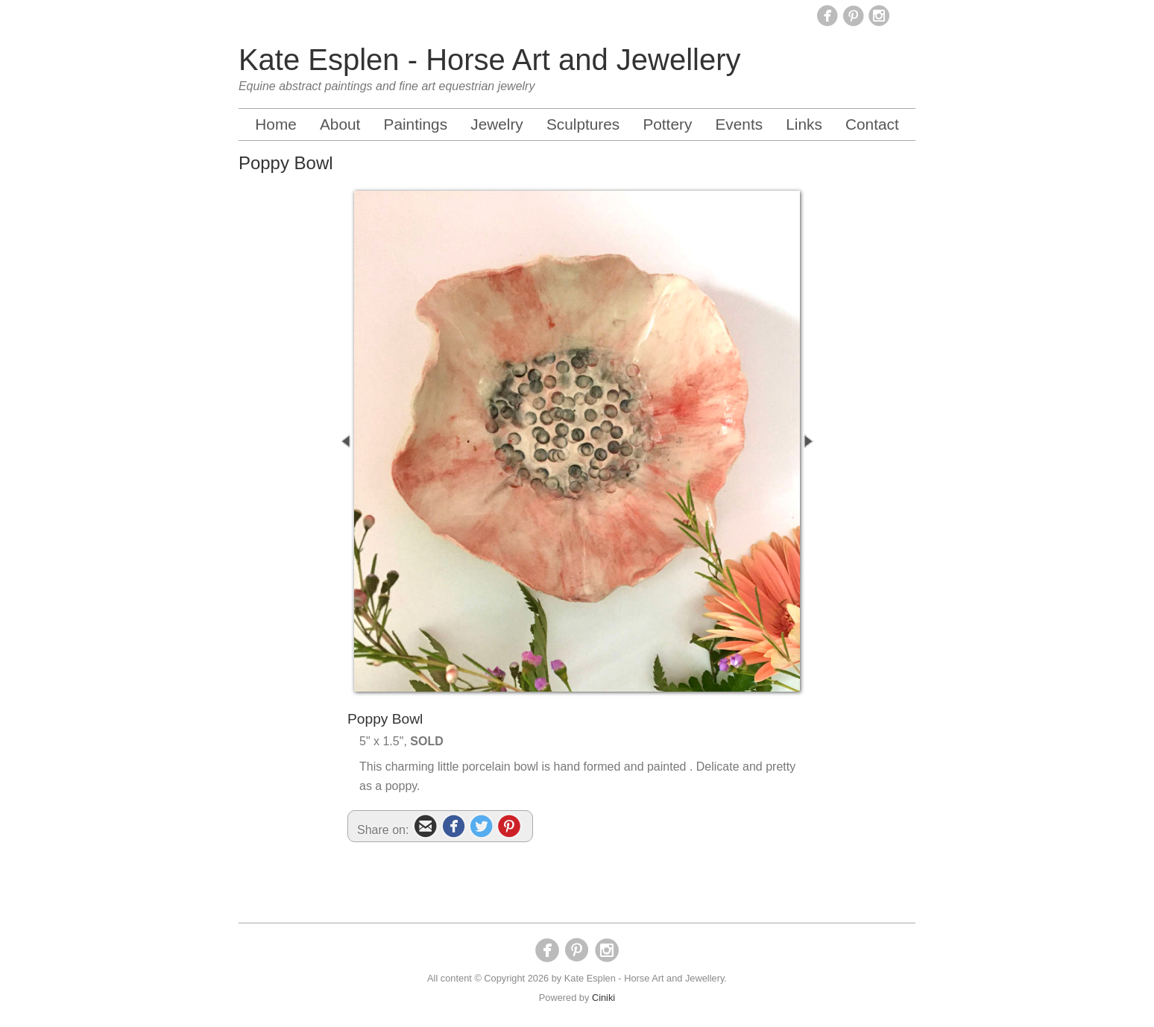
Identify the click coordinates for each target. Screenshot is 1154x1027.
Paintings (416, 124)
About (340, 124)
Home (275, 124)
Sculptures (582, 124)
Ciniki (603, 997)
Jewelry (496, 124)
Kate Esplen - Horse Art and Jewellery (490, 59)
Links (804, 124)
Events (739, 124)
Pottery (667, 124)
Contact (872, 124)
